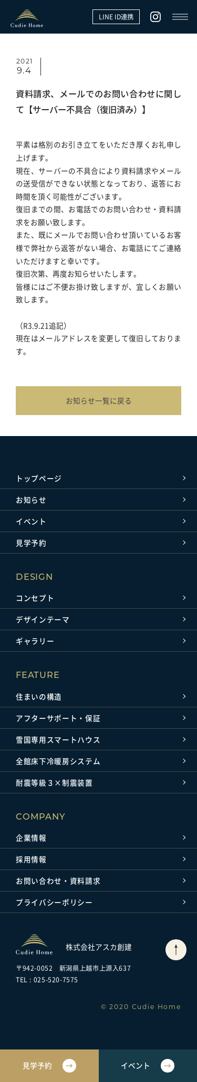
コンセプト (35, 597)
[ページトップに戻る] (175, 949)
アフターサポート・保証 (58, 718)
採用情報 (31, 859)
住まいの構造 (39, 696)
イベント (31, 521)
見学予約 (31, 542)
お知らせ (31, 499)
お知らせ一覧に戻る (99, 400)
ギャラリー (35, 640)
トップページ (39, 478)
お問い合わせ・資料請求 (58, 880)
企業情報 (31, 837)
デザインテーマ (43, 619)
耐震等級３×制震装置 (54, 782)
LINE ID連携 (116, 17)
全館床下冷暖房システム (58, 761)
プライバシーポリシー (54, 902)
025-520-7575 (56, 979)
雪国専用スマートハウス (58, 739)
